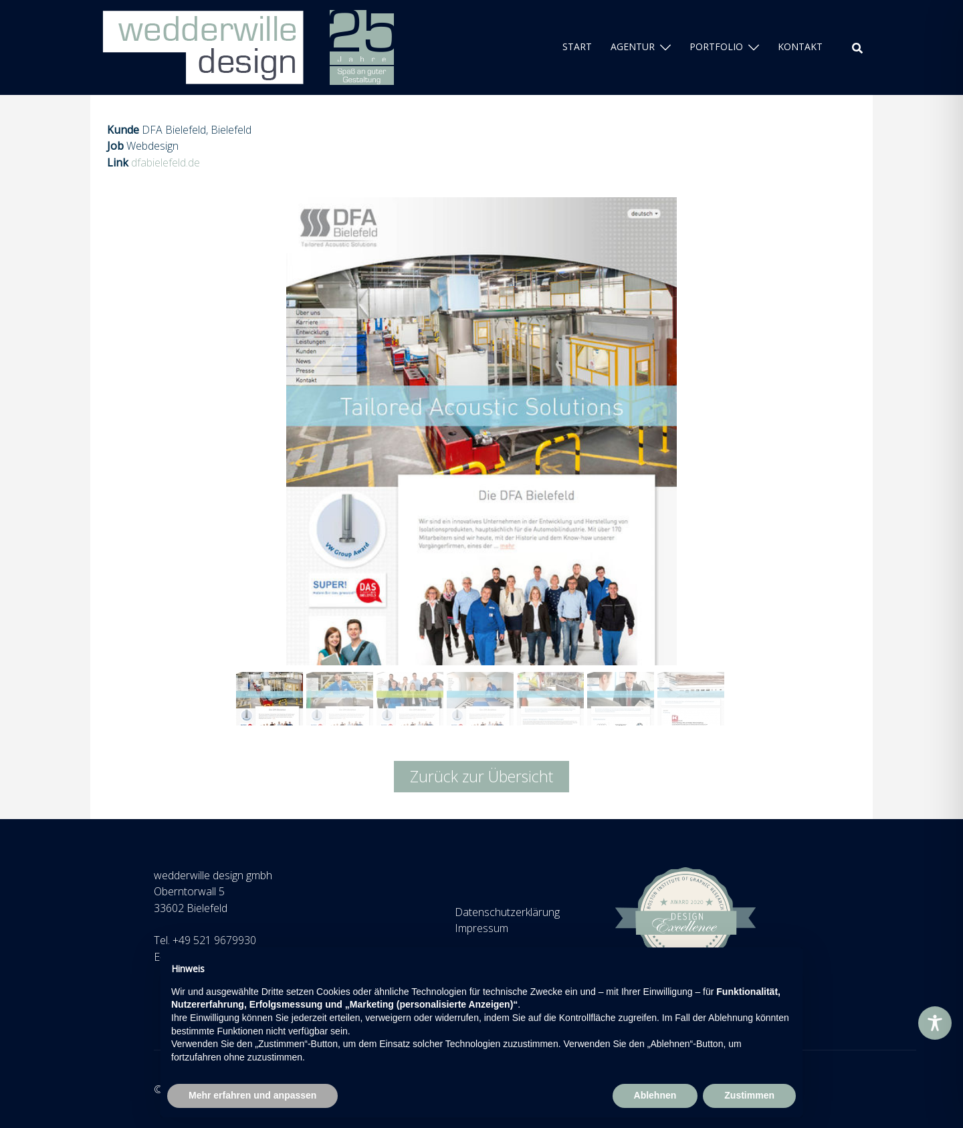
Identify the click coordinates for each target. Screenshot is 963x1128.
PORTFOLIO (716, 46)
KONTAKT (800, 46)
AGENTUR (633, 46)
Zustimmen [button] (749, 1095)
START (577, 46)
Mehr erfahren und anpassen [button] (252, 1095)
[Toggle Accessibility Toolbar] (935, 1023)
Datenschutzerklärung (507, 912)
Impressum (481, 928)
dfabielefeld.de (165, 162)
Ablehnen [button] (655, 1095)
